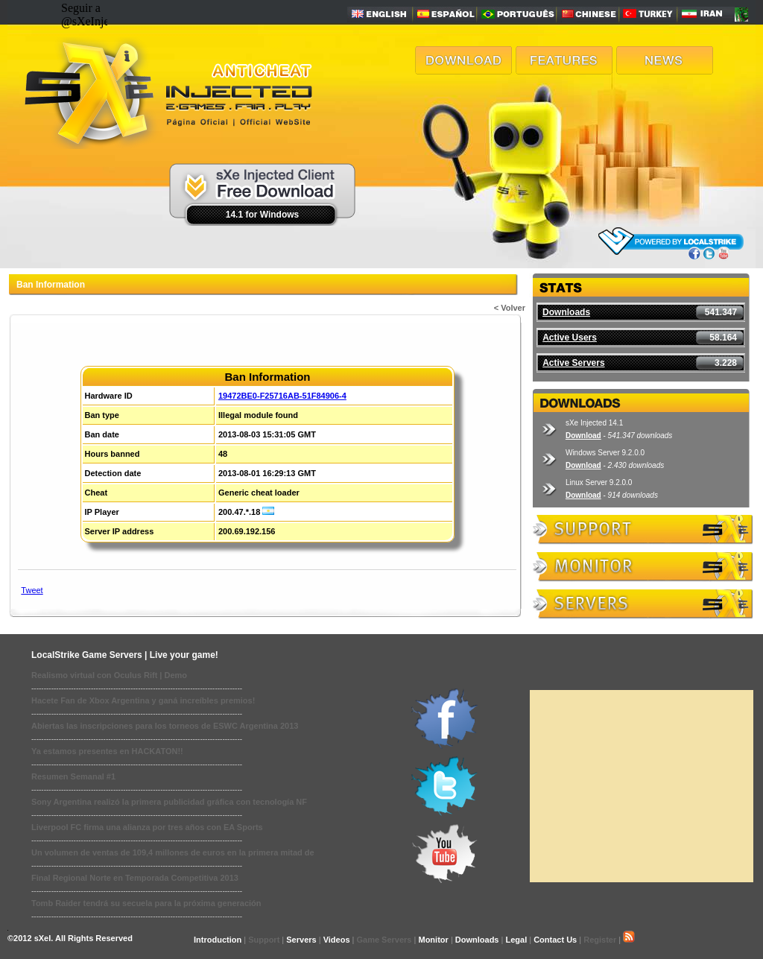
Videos (336, 939)
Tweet (31, 590)
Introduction (217, 939)
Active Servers (573, 363)
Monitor (433, 939)
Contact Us (555, 939)
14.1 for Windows (263, 214)
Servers (301, 939)
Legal (516, 939)
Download (583, 435)
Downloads (566, 312)
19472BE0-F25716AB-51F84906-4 (282, 395)
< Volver (509, 307)
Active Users (569, 337)
